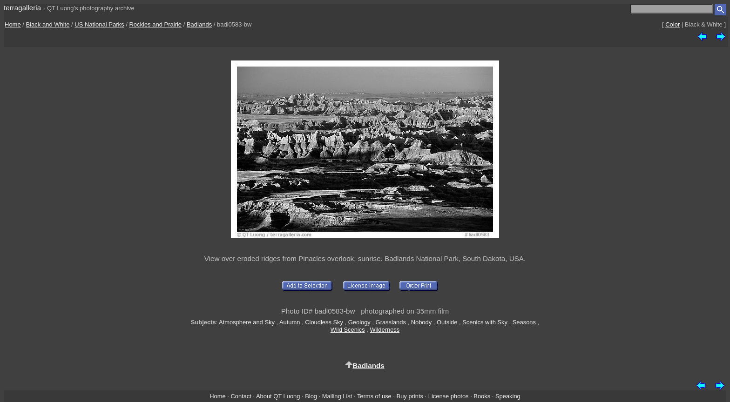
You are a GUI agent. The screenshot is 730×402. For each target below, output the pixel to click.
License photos (448, 396)
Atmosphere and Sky (247, 322)
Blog (311, 396)
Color (672, 24)
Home (13, 24)
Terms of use (374, 396)
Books (481, 396)
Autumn (289, 322)
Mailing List (337, 396)
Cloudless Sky (324, 322)
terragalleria (22, 8)
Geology (359, 322)
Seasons (524, 322)
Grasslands (391, 322)
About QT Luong (278, 396)
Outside (447, 322)
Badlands (199, 24)
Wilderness (384, 329)
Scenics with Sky (484, 322)
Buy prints (410, 396)
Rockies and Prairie (155, 24)
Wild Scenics (348, 329)
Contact (240, 396)
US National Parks (99, 24)
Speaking (507, 396)
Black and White (48, 24)
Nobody (421, 322)
